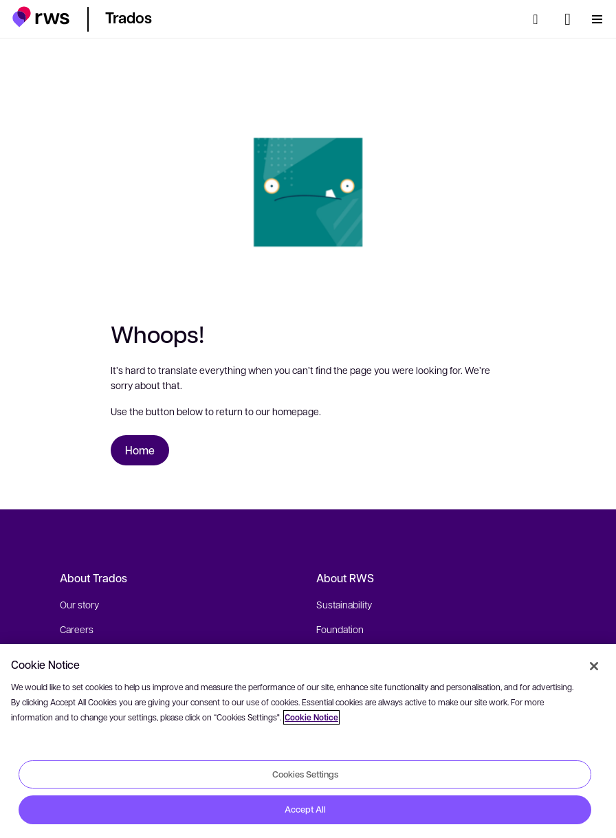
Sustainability (344, 604)
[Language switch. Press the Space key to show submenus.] (567, 19)
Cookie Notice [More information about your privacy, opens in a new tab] (311, 717)
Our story (79, 604)
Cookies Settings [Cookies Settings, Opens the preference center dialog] (305, 774)
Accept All (305, 809)
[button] (41, 17)
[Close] (594, 666)
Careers (77, 629)
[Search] (540, 19)
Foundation (340, 629)
